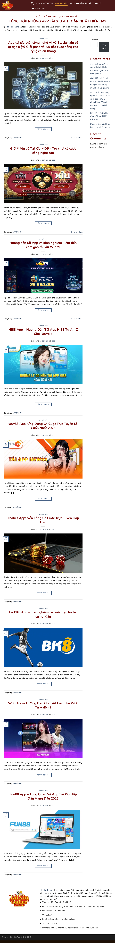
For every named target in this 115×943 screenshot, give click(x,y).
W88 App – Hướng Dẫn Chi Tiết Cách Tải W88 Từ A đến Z (43, 705)
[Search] (32, 3)
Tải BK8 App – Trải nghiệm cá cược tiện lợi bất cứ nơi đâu (43, 614)
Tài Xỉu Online (46, 890)
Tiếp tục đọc (43, 129)
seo (53, 58)
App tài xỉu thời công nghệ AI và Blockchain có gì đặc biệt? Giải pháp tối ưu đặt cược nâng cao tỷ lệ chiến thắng (43, 46)
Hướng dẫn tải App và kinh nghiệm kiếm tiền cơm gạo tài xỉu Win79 (43, 245)
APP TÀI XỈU (61, 3)
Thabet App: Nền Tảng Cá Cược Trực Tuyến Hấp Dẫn (43, 520)
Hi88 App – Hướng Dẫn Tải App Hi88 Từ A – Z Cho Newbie (43, 331)
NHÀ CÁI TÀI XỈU (44, 3)
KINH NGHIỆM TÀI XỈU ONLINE (85, 3)
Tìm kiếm (94, 39)
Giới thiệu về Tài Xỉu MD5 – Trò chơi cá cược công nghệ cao (43, 150)
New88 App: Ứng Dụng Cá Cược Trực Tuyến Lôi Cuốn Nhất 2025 (43, 426)
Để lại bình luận (77, 138)
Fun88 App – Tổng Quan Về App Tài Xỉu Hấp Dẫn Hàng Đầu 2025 (43, 796)
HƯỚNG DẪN (38, 8)
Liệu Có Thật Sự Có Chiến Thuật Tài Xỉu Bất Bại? (99, 116)
